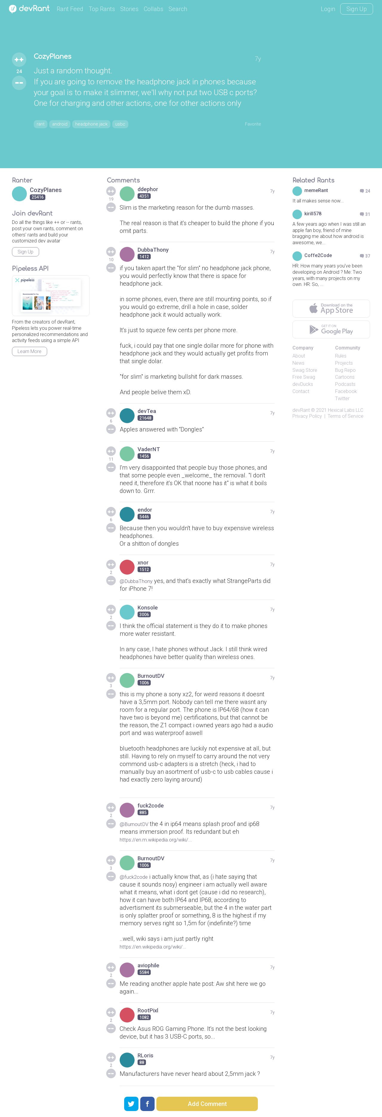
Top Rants (102, 9)
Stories (129, 9)
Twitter (342, 398)
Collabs (153, 9)
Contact (300, 391)
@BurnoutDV (137, 823)
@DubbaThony (139, 580)
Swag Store (304, 370)
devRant (301, 410)
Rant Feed (70, 9)
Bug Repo (345, 370)
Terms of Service (345, 416)
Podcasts (345, 384)
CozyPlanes (58, 57)
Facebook (346, 391)
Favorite (250, 123)
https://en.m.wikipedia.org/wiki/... (163, 839)
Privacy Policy (307, 416)
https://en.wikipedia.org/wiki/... (159, 946)
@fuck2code (136, 876)
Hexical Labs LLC (345, 410)
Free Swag (303, 377)
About (298, 356)
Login (328, 9)
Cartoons (345, 377)
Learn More (29, 351)
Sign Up (356, 9)
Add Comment (207, 1103)
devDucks (302, 384)
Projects (344, 363)
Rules (340, 356)
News (298, 363)
